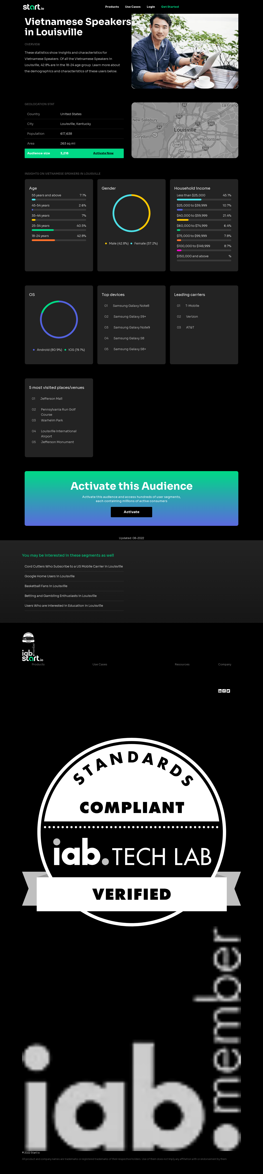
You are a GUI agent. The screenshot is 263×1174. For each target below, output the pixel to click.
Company (224, 664)
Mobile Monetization (107, 692)
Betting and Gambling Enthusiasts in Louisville (61, 596)
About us (224, 671)
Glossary (178, 685)
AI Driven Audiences (46, 685)
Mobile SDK (40, 706)
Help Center (180, 706)
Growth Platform (43, 699)
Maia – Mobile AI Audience (50, 671)
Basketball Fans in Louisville (46, 586)
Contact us (180, 699)
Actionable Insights (45, 712)
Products (112, 7)
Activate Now (103, 153)
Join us (223, 678)
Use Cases (133, 7)
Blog (175, 678)
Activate (131, 512)
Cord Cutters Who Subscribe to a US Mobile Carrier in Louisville (74, 566)
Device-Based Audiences (49, 678)
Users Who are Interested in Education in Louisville (64, 606)
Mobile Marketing (105, 685)
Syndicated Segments (47, 692)
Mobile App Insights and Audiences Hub (120, 678)
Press (222, 685)
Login (151, 7)
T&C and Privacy (183, 692)
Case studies (181, 671)
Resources (182, 664)
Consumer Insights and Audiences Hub (120, 671)
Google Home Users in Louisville (50, 576)
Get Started (170, 7)
